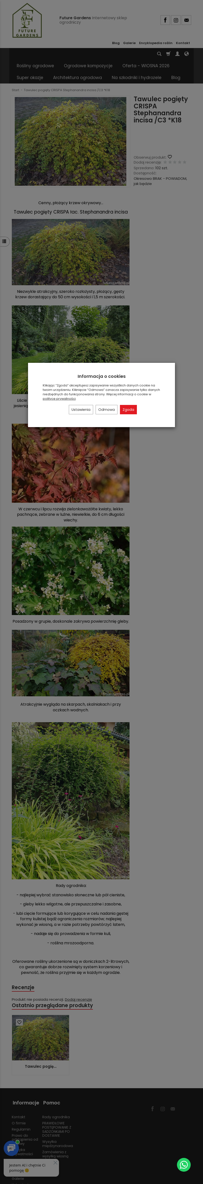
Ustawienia (81, 409)
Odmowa (106, 409)
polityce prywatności (59, 399)
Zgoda (128, 409)
